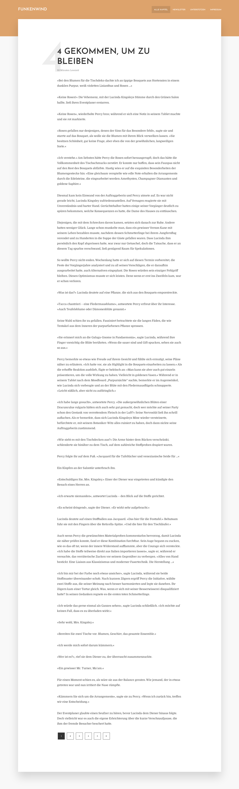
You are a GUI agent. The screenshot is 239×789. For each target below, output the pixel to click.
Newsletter (179, 10)
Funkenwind (32, 9)
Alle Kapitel (161, 10)
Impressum (215, 10)
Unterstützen (197, 10)
